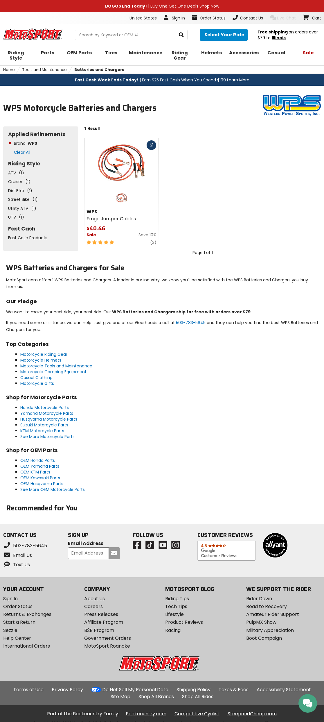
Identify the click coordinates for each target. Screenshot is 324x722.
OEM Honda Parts (37, 460)
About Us (94, 598)
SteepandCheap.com (252, 713)
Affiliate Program (103, 622)
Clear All (22, 152)
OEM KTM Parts (35, 472)
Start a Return (19, 622)
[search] (181, 35)
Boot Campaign (264, 638)
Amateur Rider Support (272, 614)
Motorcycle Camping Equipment (53, 372)
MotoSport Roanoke (107, 646)
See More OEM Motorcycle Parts (52, 489)
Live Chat (283, 18)
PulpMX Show (261, 622)
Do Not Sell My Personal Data (135, 689)
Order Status (18, 606)
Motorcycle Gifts (37, 383)
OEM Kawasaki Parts (40, 478)
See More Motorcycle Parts (47, 436)
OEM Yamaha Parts (39, 466)
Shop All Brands (156, 696)
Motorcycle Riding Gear (43, 354)
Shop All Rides (197, 696)
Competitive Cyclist (196, 713)
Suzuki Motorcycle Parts (44, 425)
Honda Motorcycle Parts (44, 407)
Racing (173, 630)
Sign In (10, 598)
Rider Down (259, 598)
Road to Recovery (266, 606)
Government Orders (107, 638)
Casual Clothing (36, 377)
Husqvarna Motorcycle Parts (48, 419)
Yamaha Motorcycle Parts (46, 413)
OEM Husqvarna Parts (41, 484)
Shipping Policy (193, 689)
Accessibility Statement (284, 689)
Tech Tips (176, 606)
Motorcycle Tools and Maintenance (56, 366)
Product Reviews (184, 622)
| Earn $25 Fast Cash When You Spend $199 (162, 80)
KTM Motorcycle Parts (42, 431)
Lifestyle (174, 614)
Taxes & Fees (234, 689)
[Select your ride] (224, 35)
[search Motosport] (131, 35)
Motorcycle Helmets (40, 360)
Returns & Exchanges (27, 614)
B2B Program (99, 630)
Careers (93, 606)
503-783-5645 (191, 323)
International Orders (26, 646)
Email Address (85, 544)
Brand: (25, 143)
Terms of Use (28, 689)
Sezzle (10, 630)
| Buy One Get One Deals (162, 6)
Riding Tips (177, 598)
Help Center (17, 638)
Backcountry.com (146, 713)
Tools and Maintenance (44, 69)
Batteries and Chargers (99, 69)
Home (9, 69)
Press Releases (101, 614)
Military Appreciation (270, 630)
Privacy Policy (67, 689)
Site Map (120, 696)
